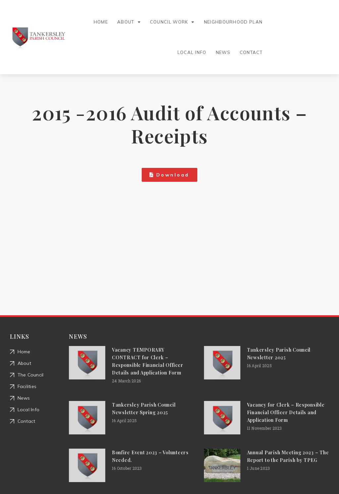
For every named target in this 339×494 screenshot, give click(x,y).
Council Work (172, 22)
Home (101, 22)
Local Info (192, 52)
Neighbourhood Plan (233, 22)
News (223, 52)
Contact (251, 52)
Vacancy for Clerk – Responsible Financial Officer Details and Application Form (286, 412)
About (129, 22)
